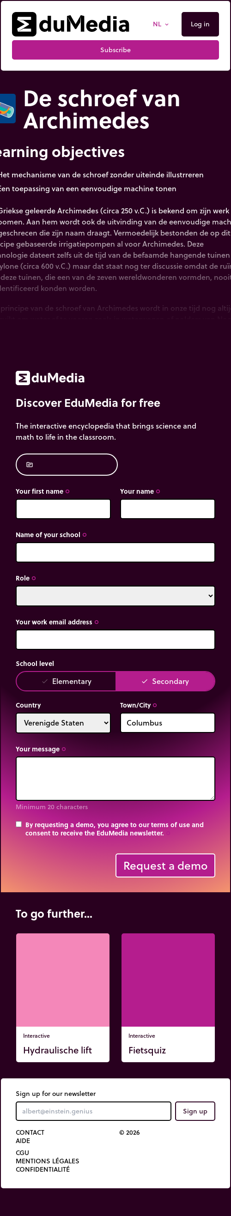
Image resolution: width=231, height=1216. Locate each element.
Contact (30, 1132)
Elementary (66, 681)
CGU (22, 1152)
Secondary (165, 681)
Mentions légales (47, 1161)
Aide (23, 1140)
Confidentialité (43, 1169)
